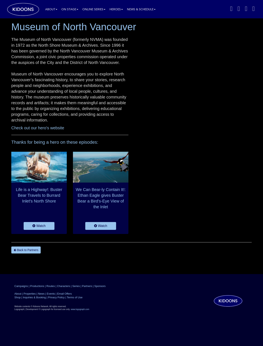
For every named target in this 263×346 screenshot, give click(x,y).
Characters (63, 286)
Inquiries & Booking (34, 297)
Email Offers (64, 293)
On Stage (69, 9)
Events (51, 293)
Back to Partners (26, 250)
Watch (38, 226)
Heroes (116, 9)
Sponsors (100, 286)
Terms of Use (75, 297)
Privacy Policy (56, 297)
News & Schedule (141, 9)
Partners (87, 286)
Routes (50, 286)
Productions (37, 286)
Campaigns (21, 286)
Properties (30, 293)
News (41, 293)
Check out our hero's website (37, 128)
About (51, 9)
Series (76, 286)
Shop (17, 297)
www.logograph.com (80, 309)
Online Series (93, 9)
